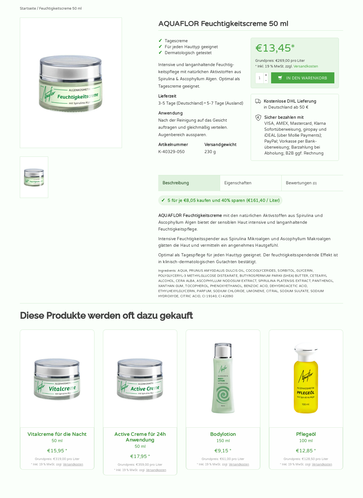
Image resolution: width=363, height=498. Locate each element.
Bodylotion (223, 434)
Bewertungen (301, 183)
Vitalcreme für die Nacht (57, 434)
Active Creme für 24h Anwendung (140, 437)
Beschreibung (175, 183)
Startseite (28, 8)
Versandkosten (306, 66)
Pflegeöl (306, 434)
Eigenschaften (238, 183)
